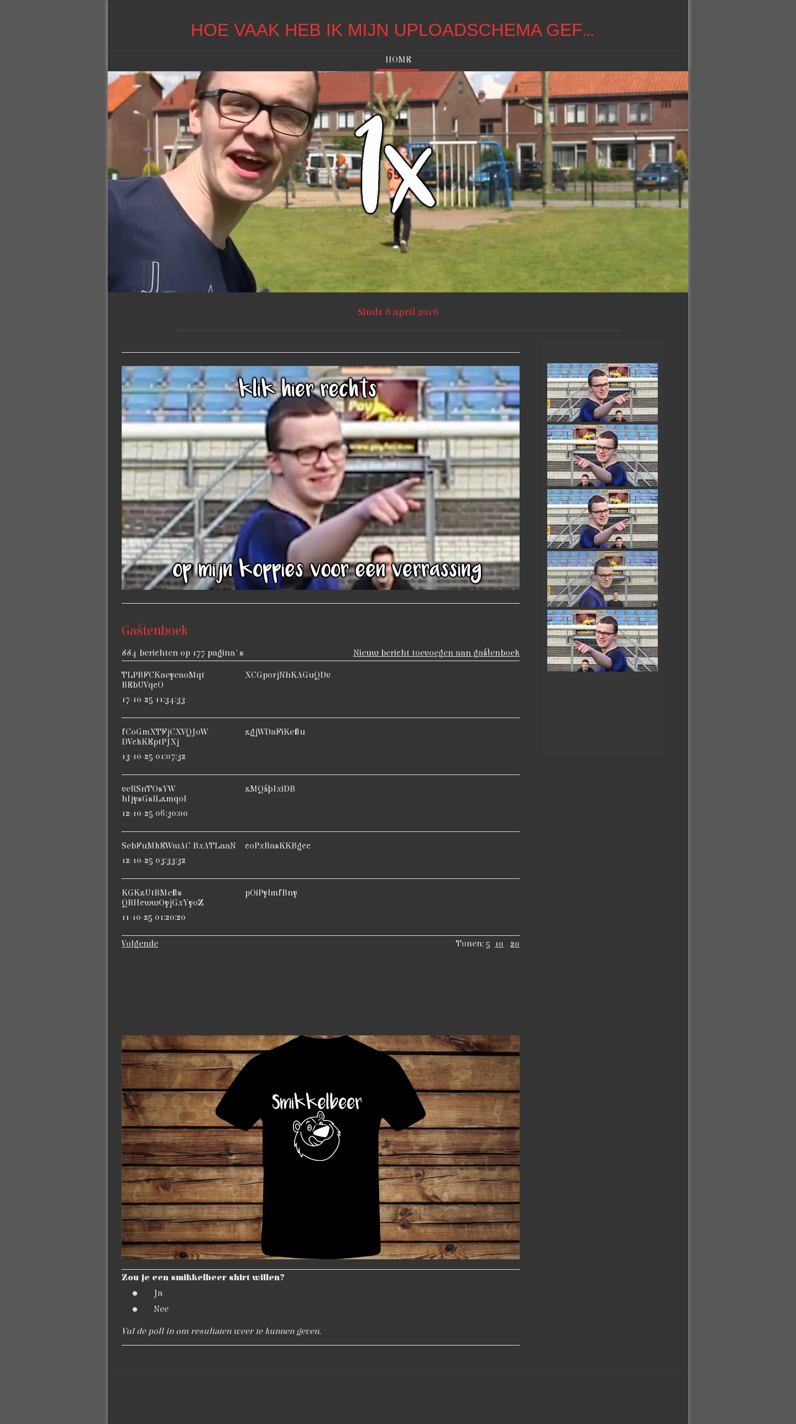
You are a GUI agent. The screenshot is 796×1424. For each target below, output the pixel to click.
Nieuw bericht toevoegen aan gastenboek (436, 653)
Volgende (140, 944)
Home (398, 60)
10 (499, 944)
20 (515, 944)
